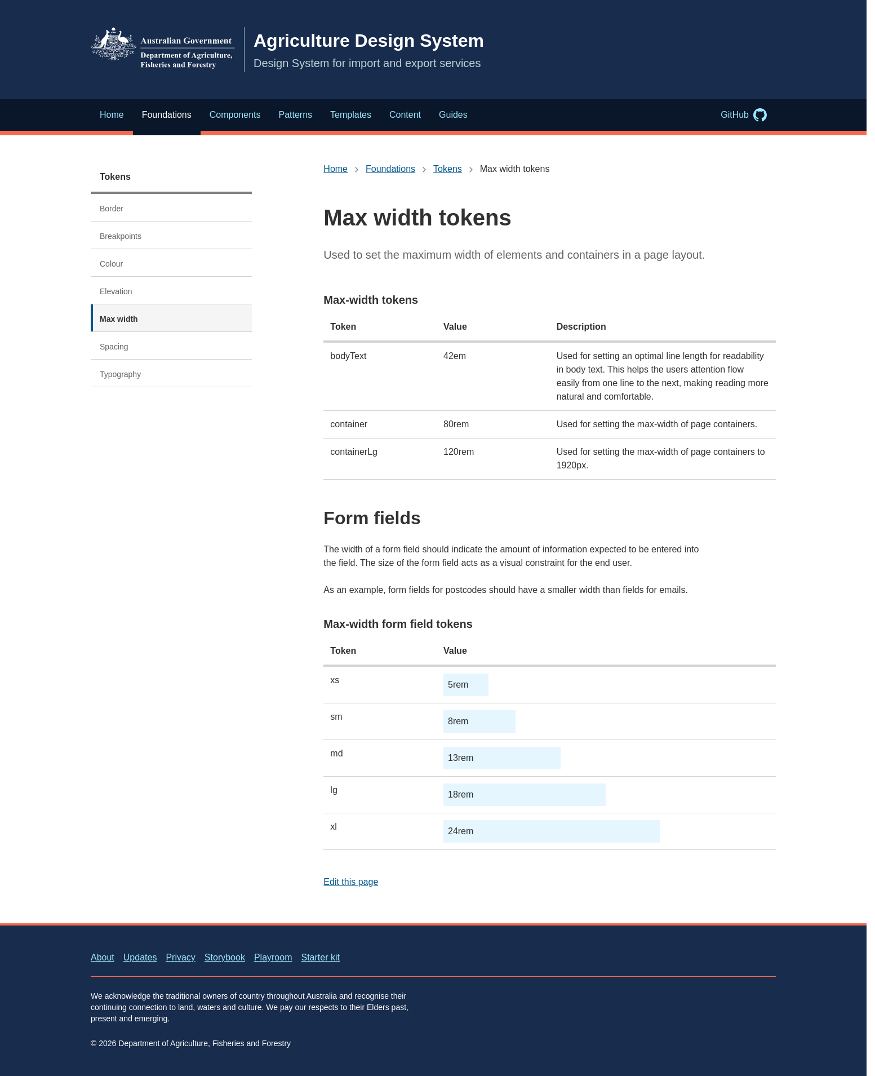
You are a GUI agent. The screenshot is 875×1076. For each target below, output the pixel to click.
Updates (140, 957)
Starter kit (320, 957)
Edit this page (350, 882)
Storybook (225, 957)
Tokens (115, 176)
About (102, 957)
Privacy (180, 957)
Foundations (390, 169)
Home (335, 169)
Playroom (273, 957)
